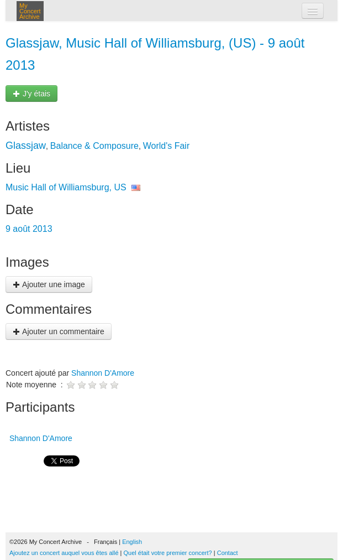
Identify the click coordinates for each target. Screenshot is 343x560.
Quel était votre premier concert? (168, 552)
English (132, 541)
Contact (227, 552)
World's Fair (166, 146)
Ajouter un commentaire (58, 331)
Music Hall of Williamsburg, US (66, 187)
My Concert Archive (30, 11)
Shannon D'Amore (102, 373)
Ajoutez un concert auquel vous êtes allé (64, 552)
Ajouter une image (49, 284)
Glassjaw (26, 145)
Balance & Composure (94, 146)
